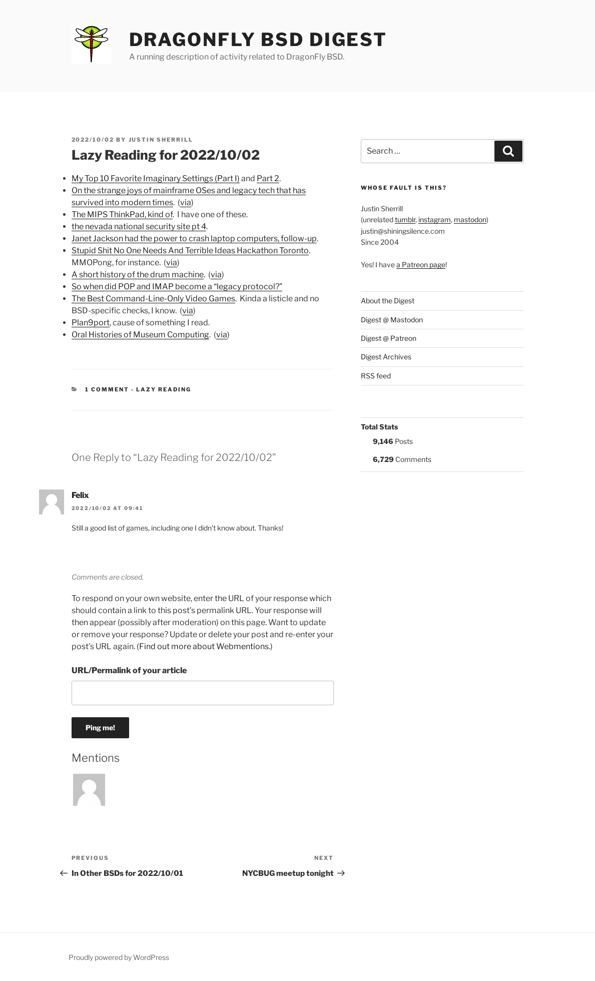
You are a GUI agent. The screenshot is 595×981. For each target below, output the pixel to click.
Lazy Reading (163, 389)
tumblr (405, 219)
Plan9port (91, 322)
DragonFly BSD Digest (258, 40)
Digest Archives (386, 356)
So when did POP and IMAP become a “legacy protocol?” (177, 286)
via (185, 202)
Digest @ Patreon (388, 338)
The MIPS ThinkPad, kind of (122, 214)
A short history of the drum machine (138, 274)
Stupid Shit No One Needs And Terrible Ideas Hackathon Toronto (190, 250)
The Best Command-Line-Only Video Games (153, 298)
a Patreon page (420, 264)
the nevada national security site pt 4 (139, 226)
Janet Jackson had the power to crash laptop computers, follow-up (194, 238)
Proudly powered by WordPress (119, 957)
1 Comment (107, 389)
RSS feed (376, 375)
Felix (80, 495)
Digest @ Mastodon (392, 319)
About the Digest (387, 300)
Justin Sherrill (161, 139)
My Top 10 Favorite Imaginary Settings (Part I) (156, 178)
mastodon (470, 219)
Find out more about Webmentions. (204, 646)
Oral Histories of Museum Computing (140, 334)
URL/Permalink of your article (129, 670)
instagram (434, 219)
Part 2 (268, 178)
